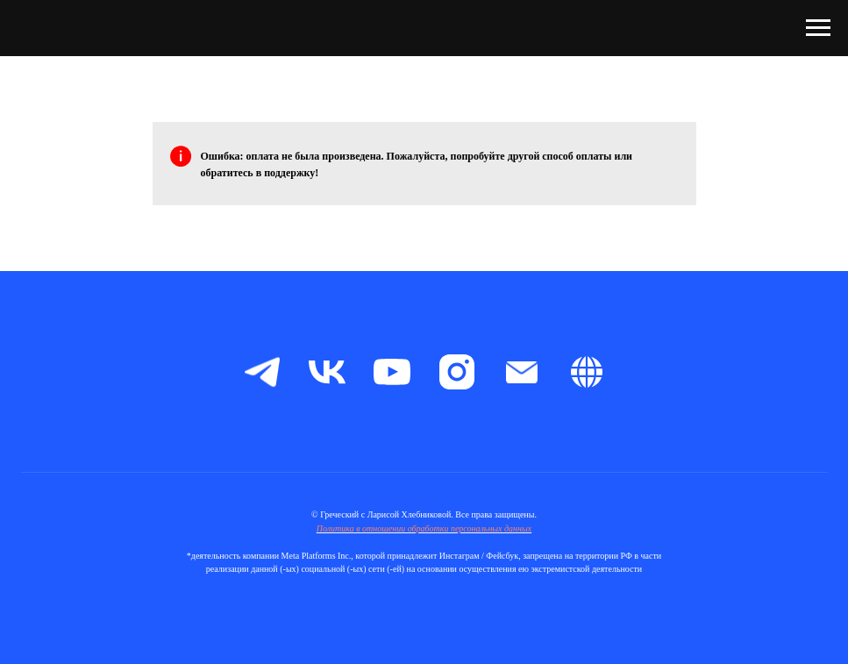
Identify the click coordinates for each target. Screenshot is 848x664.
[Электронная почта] (522, 372)
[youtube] (392, 372)
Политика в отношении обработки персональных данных (424, 528)
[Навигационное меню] (818, 28)
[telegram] (262, 372)
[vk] (327, 372)
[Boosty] (587, 372)
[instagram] (457, 372)
